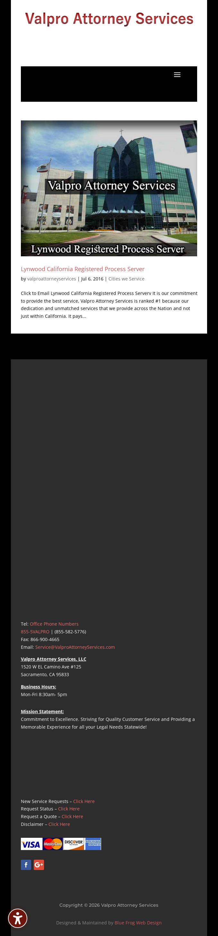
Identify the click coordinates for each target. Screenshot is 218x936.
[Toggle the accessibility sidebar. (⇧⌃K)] (17, 918)
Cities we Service (126, 279)
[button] (177, 74)
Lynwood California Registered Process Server (82, 269)
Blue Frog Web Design (138, 923)
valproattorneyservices (51, 279)
